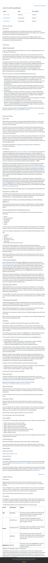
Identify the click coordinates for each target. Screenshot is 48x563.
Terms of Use (6, 14)
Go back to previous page (39, 5)
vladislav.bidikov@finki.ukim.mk (10, 453)
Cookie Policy (6, 21)
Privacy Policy (6, 18)
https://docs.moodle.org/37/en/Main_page (35, 166)
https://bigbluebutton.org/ (9, 263)
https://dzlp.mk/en (35, 470)
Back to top (41, 113)
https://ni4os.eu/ (19, 151)
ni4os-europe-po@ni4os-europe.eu (22, 109)
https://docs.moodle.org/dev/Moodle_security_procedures (16, 383)
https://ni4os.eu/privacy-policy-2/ (10, 186)
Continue (24, 561)
